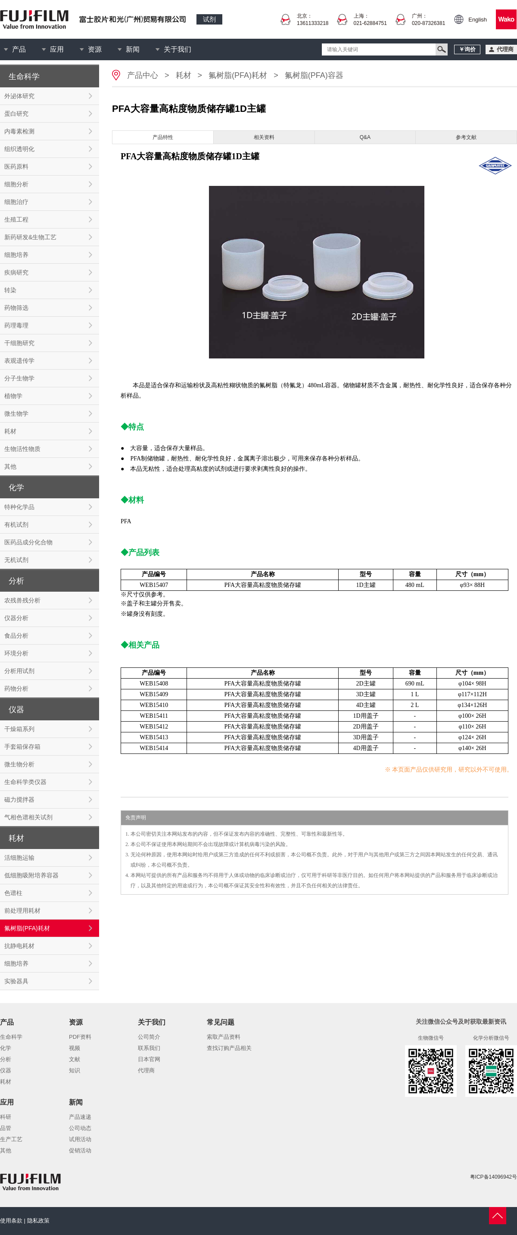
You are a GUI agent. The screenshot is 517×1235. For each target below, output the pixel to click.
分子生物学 (19, 378)
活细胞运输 (19, 857)
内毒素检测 (19, 131)
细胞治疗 (16, 201)
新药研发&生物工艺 (30, 237)
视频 (74, 1048)
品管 (5, 1128)
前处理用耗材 (22, 910)
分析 (5, 1059)
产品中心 (142, 75)
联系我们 (149, 1048)
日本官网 (149, 1059)
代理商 (146, 1070)
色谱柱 (13, 892)
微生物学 (16, 413)
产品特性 (163, 137)
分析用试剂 (19, 670)
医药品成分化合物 (28, 542)
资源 (95, 49)
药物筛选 (16, 307)
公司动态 (80, 1128)
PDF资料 (80, 1037)
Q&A (365, 137)
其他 (10, 466)
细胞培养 (16, 254)
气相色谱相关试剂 (28, 817)
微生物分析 (19, 764)
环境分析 (16, 653)
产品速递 (80, 1117)
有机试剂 (16, 524)
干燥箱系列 (19, 729)
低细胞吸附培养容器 (31, 875)
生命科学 (11, 1037)
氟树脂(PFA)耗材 (27, 928)
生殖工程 (16, 219)
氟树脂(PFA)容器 (314, 75)
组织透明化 (19, 148)
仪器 (5, 1070)
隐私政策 (38, 1220)
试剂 (209, 19)
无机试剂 (16, 559)
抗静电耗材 (19, 945)
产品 (19, 49)
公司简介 (149, 1037)
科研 (5, 1117)
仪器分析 (16, 617)
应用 (57, 49)
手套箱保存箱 (22, 746)
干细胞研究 (19, 343)
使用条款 (11, 1220)
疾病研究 (16, 272)
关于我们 (177, 49)
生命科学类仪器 (25, 781)
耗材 (10, 431)
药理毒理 (16, 325)
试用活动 (80, 1139)
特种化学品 (19, 506)
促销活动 (80, 1150)
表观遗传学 (19, 360)
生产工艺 (11, 1139)
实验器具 (16, 981)
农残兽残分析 (22, 600)
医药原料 (16, 166)
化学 (5, 1048)
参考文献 (466, 137)
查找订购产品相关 (229, 1048)
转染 (10, 290)
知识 (74, 1070)
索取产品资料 (223, 1037)
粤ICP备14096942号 (493, 1177)
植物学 (13, 395)
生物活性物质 (22, 448)
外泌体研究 (19, 96)
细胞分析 (16, 184)
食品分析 (16, 635)
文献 (74, 1059)
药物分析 (16, 688)
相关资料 (264, 137)
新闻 (133, 49)
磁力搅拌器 (19, 799)
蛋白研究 (16, 113)
